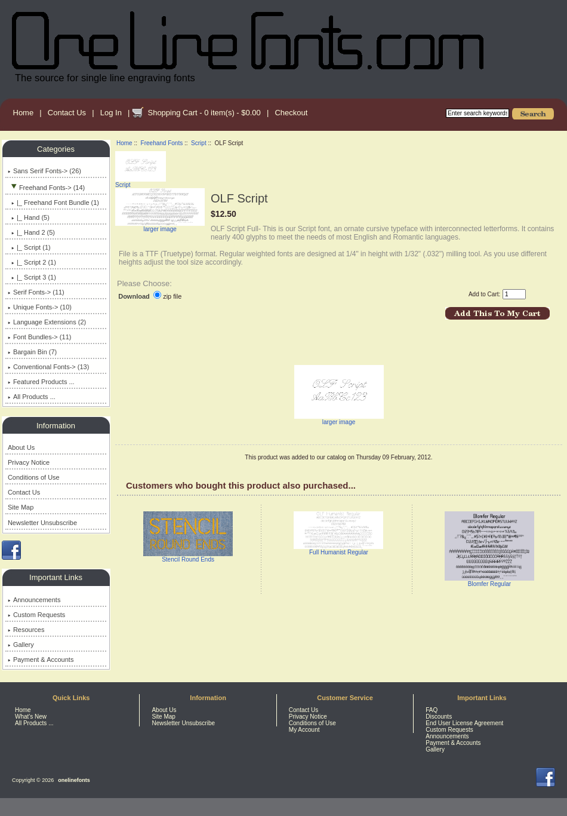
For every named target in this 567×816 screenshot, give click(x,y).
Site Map (20, 507)
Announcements (34, 599)
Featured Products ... (41, 381)
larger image (339, 419)
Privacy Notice (29, 462)
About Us (21, 447)
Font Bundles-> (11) (40, 336)
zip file (172, 296)
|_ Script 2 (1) (32, 262)
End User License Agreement (464, 723)
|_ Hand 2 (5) (31, 232)
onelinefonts (74, 780)
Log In (111, 112)
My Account (304, 729)
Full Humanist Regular (338, 552)
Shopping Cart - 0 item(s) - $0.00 (203, 112)
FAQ (431, 710)
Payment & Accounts (41, 659)
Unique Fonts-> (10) (40, 307)
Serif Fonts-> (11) (36, 292)
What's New (31, 716)
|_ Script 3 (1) (32, 277)
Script (199, 143)
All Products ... (32, 396)
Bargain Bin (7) (32, 351)
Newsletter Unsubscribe (42, 522)
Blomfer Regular (489, 584)
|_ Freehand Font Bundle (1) (53, 202)
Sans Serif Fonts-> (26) (44, 170)
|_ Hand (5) (29, 217)
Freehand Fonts (162, 143)
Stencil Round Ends (188, 559)
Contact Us (67, 112)
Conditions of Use (34, 477)
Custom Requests (36, 614)
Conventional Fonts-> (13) (48, 366)
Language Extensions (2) (47, 322)
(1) (29, 247)
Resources (26, 629)
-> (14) (46, 187)
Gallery (21, 644)
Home (23, 112)
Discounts (439, 716)
